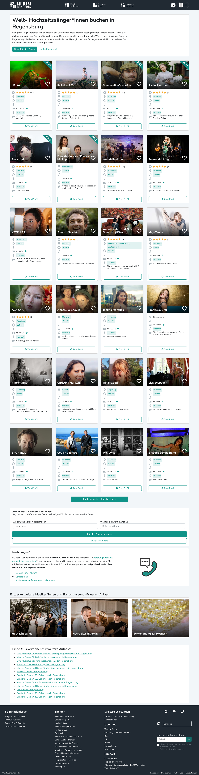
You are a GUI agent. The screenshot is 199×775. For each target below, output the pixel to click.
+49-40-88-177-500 (26, 573)
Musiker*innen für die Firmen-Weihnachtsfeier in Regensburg (47, 682)
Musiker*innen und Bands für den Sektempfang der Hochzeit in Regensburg (54, 653)
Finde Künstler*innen (24, 49)
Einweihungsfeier (62, 763)
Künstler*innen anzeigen (99, 534)
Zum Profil (32, 126)
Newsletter (109, 749)
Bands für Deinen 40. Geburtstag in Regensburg (41, 696)
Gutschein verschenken (15, 726)
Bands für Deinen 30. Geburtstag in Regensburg (41, 693)
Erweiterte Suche (99, 540)
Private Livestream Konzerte (67, 753)
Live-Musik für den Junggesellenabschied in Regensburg (45, 660)
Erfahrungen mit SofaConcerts (117, 732)
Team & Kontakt (111, 729)
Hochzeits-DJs (61, 730)
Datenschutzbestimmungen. (172, 749)
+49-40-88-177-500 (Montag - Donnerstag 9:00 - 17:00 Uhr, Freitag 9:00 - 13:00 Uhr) (124, 765)
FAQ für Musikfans (13, 720)
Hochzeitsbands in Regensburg (32, 671)
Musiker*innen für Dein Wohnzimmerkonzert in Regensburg (47, 657)
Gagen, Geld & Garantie (15, 723)
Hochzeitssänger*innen (65, 726)
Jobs (106, 739)
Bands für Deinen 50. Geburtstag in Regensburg (41, 675)
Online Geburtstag (63, 756)
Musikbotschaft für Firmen (66, 743)
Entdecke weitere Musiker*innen (99, 499)
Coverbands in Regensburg (30, 689)
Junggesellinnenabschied (65, 760)
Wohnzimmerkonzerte (64, 716)
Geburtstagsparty (62, 720)
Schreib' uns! (22, 576)
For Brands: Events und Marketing (119, 716)
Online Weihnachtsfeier (65, 740)
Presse (107, 742)
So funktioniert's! (48, 49)
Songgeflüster (110, 720)
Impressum (154, 773)
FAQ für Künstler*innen (15, 716)
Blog (106, 736)
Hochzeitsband (61, 723)
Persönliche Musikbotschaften (68, 746)
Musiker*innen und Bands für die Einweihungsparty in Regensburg (50, 668)
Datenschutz (166, 773)
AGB (176, 773)
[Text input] (171, 739)
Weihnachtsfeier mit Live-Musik (68, 736)
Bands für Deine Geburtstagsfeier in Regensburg (41, 664)
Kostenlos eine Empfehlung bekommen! (35, 580)
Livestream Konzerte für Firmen (68, 750)
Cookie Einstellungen (188, 773)
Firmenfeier (59, 733)
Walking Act (60, 766)
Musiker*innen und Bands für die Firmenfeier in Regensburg (47, 686)
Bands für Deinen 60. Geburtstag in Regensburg (41, 678)
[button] (183, 5)
